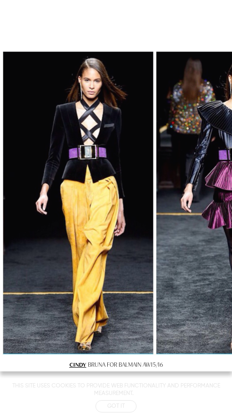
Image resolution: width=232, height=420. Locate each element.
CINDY (77, 364)
